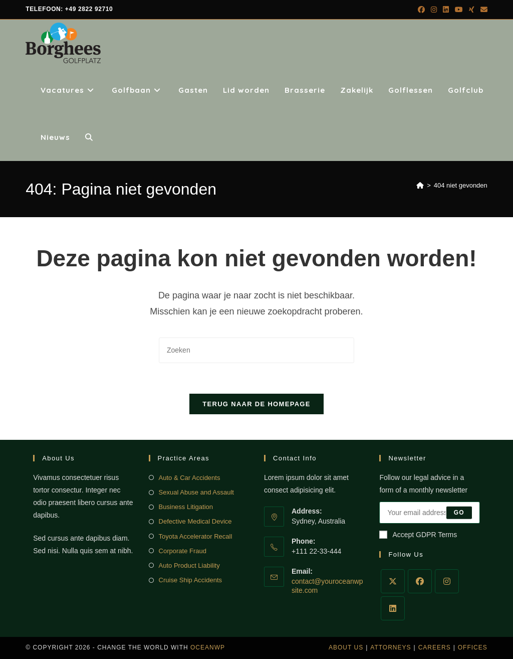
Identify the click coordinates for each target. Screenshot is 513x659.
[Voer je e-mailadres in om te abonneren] (429, 513)
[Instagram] (447, 581)
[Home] (420, 185)
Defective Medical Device (195, 521)
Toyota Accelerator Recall (195, 536)
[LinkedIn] (393, 608)
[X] (393, 581)
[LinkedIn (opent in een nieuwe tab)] (446, 10)
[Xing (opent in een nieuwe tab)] (471, 10)
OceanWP (207, 647)
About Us (346, 647)
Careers (434, 647)
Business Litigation (186, 507)
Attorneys (390, 647)
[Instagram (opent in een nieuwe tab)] (434, 10)
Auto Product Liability (189, 565)
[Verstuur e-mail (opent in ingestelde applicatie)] (482, 10)
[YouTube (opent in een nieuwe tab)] (459, 10)
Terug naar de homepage (256, 404)
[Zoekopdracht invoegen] (256, 350)
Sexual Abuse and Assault (196, 492)
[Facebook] (420, 581)
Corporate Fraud (182, 551)
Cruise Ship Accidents (190, 580)
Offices (472, 647)
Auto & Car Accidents (189, 477)
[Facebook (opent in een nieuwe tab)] (421, 10)
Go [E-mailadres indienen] (459, 512)
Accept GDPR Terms (418, 535)
